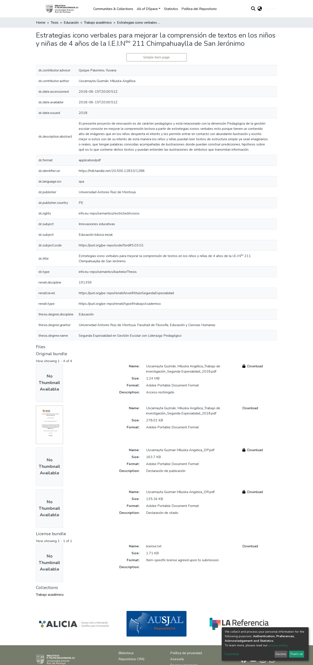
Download (252, 366)
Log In (269, 9)
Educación (71, 22)
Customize (232, 654)
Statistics (171, 9)
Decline (281, 654)
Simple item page (156, 57)
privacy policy (277, 645)
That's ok (296, 654)
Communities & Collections (113, 9)
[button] (259, 9)
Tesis (54, 22)
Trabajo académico (98, 22)
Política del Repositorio (199, 9)
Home (40, 22)
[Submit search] (253, 9)
